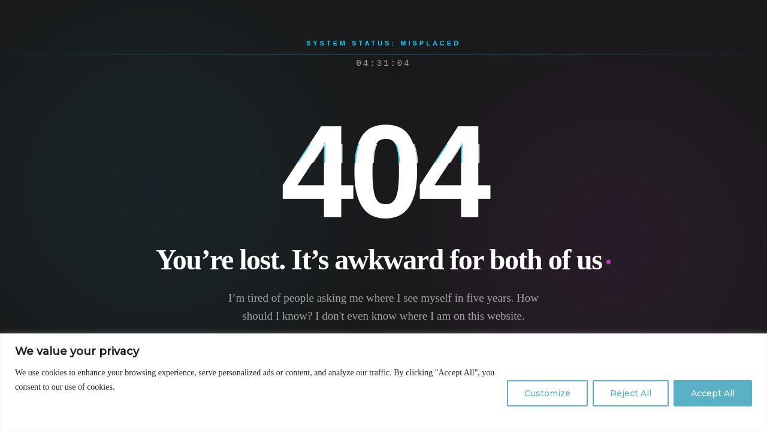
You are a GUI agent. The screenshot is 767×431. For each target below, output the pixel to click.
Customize (547, 393)
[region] (383, 382)
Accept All (713, 393)
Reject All (630, 393)
